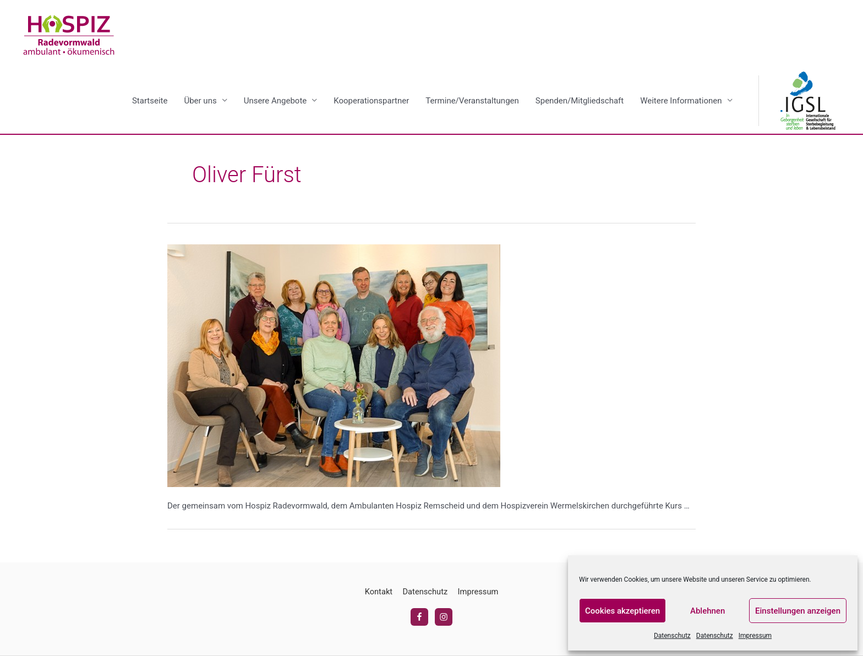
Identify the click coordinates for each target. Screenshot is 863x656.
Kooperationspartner (371, 101)
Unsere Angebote (275, 101)
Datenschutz (672, 635)
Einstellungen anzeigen (797, 611)
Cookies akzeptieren (622, 611)
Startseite (150, 101)
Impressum (755, 635)
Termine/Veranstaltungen (471, 101)
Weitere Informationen (681, 101)
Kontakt (377, 592)
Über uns (200, 101)
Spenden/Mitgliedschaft (580, 101)
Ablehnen (707, 611)
